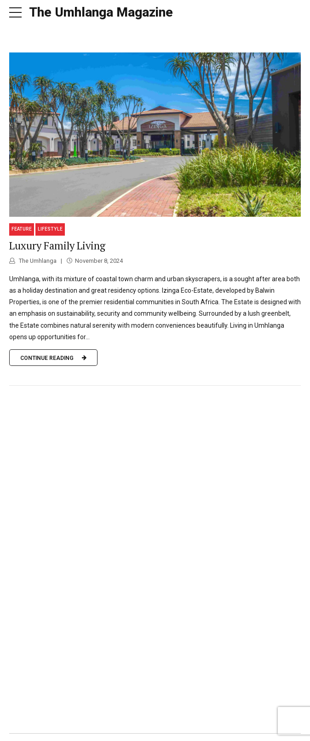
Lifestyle (50, 214)
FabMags (115, 729)
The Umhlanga (37, 246)
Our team (153, 729)
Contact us (192, 729)
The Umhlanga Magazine (101, 12)
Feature (21, 214)
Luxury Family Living (57, 230)
